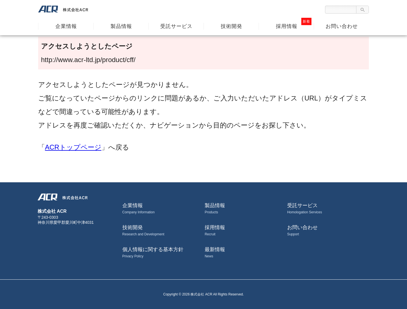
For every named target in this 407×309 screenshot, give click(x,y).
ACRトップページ (73, 147)
